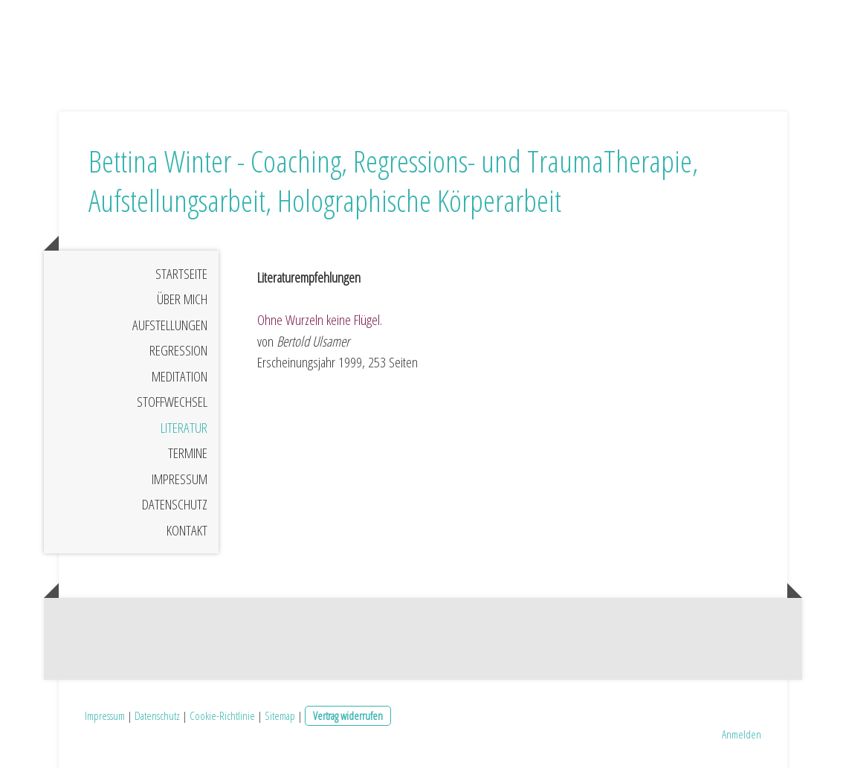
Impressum (179, 479)
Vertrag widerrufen (348, 715)
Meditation (179, 376)
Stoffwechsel (172, 401)
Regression (178, 350)
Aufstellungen (169, 325)
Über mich (182, 299)
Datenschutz (174, 504)
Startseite (181, 273)
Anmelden (741, 734)
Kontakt (187, 530)
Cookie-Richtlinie (222, 715)
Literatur (184, 427)
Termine (187, 453)
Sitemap (280, 715)
